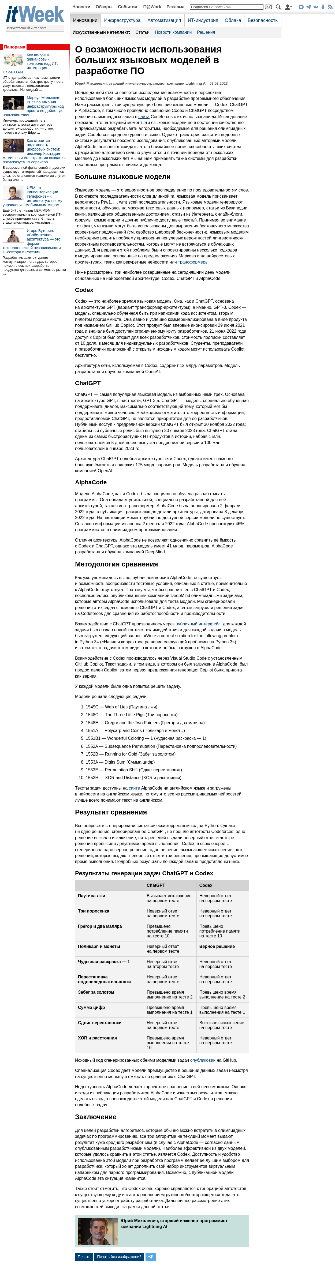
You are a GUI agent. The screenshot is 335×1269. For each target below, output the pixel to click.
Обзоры (104, 7)
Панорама (14, 47)
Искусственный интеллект (26, 28)
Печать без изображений (119, 1257)
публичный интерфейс (198, 624)
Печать (84, 1257)
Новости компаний (173, 32)
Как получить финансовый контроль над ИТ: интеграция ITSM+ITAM (30, 63)
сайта (144, 116)
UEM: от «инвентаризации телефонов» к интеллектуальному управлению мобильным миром (32, 196)
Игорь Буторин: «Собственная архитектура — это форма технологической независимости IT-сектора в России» (32, 241)
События (127, 7)
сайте (134, 788)
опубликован (203, 1060)
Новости (81, 7)
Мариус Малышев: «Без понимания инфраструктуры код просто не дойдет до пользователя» (33, 106)
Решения (206, 32)
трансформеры (193, 262)
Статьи (143, 32)
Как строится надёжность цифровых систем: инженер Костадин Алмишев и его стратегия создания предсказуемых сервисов (34, 151)
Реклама (175, 7)
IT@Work (152, 7)
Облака (233, 20)
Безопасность (263, 20)
